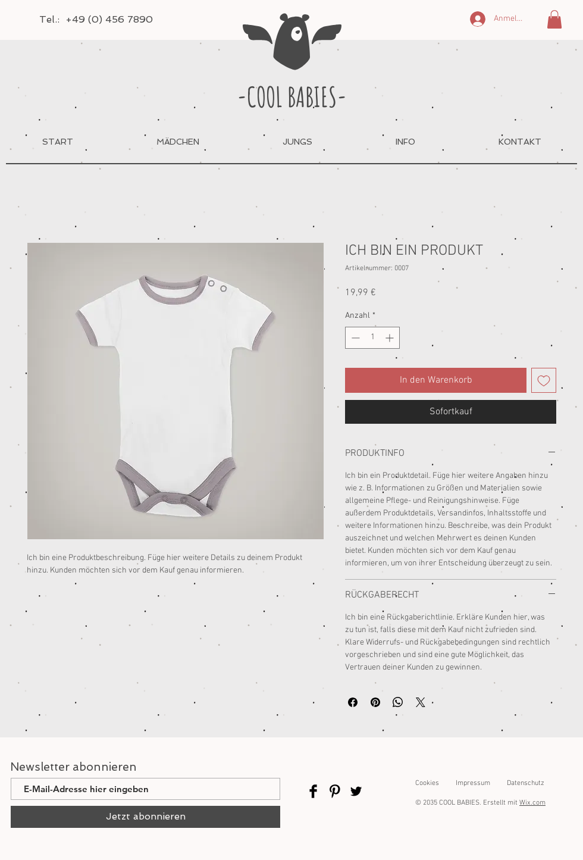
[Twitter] (356, 791)
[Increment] (390, 337)
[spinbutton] (372, 337)
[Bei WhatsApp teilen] (398, 702)
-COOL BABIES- (292, 96)
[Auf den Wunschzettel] (543, 380)
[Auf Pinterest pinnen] (375, 702)
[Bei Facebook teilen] (353, 702)
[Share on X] (420, 702)
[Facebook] (313, 791)
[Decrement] (354, 337)
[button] (554, 19)
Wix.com (532, 803)
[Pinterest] (334, 791)
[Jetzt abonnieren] (145, 817)
